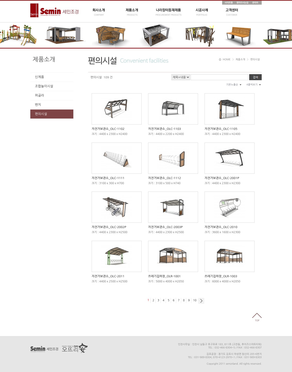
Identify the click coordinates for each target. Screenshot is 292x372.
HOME (224, 59)
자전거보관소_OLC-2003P (165, 227)
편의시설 (41, 114)
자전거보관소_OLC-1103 (164, 128)
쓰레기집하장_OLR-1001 (164, 276)
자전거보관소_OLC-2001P (222, 178)
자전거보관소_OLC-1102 (108, 128)
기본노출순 (232, 84)
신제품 (39, 77)
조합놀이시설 (44, 86)
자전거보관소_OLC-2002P (109, 227)
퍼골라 (39, 95)
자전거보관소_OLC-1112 (164, 178)
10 (195, 300)
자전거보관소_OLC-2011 (108, 276)
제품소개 (44, 59)
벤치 (38, 104)
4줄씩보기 (252, 84)
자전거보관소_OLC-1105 (221, 128)
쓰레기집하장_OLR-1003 (221, 276)
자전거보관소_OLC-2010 (221, 227)
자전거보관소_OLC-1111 (108, 178)
